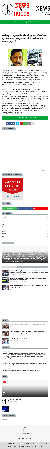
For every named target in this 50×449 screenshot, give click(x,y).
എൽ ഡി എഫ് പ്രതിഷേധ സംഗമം (19, 339)
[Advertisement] (25, 305)
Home (3, 32)
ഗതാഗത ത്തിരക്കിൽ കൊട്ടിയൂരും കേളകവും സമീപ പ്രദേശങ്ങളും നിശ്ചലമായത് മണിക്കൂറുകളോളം (27, 332)
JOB (25, 227)
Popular (9, 267)
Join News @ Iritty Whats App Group (25, 22)
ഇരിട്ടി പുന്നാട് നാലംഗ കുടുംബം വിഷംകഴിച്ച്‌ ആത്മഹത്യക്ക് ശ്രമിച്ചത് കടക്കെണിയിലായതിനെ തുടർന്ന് (28, 279)
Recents (25, 267)
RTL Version (38, 446)
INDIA (25, 220)
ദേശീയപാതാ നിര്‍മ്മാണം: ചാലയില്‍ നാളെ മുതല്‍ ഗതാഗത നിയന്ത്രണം (21, 370)
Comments (40, 267)
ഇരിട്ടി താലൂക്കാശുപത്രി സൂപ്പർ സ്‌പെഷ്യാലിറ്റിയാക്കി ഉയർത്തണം (27, 324)
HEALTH (25, 217)
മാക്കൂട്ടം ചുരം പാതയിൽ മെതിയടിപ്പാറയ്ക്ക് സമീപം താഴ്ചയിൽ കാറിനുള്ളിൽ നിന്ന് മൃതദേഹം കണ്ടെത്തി (24, 364)
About (15, 446)
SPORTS (25, 234)
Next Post (44, 170)
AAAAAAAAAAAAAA (15, 399)
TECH (25, 236)
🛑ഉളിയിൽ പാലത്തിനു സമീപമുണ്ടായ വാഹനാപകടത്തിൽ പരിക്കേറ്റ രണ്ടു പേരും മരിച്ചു (27, 286)
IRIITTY (25, 224)
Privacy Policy (29, 446)
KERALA (25, 231)
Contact (21, 446)
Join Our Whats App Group (25, 118)
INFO (25, 222)
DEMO (11, 407)
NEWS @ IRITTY (28, 444)
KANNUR (25, 229)
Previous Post (6, 170)
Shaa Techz (44, 444)
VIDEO (25, 238)
